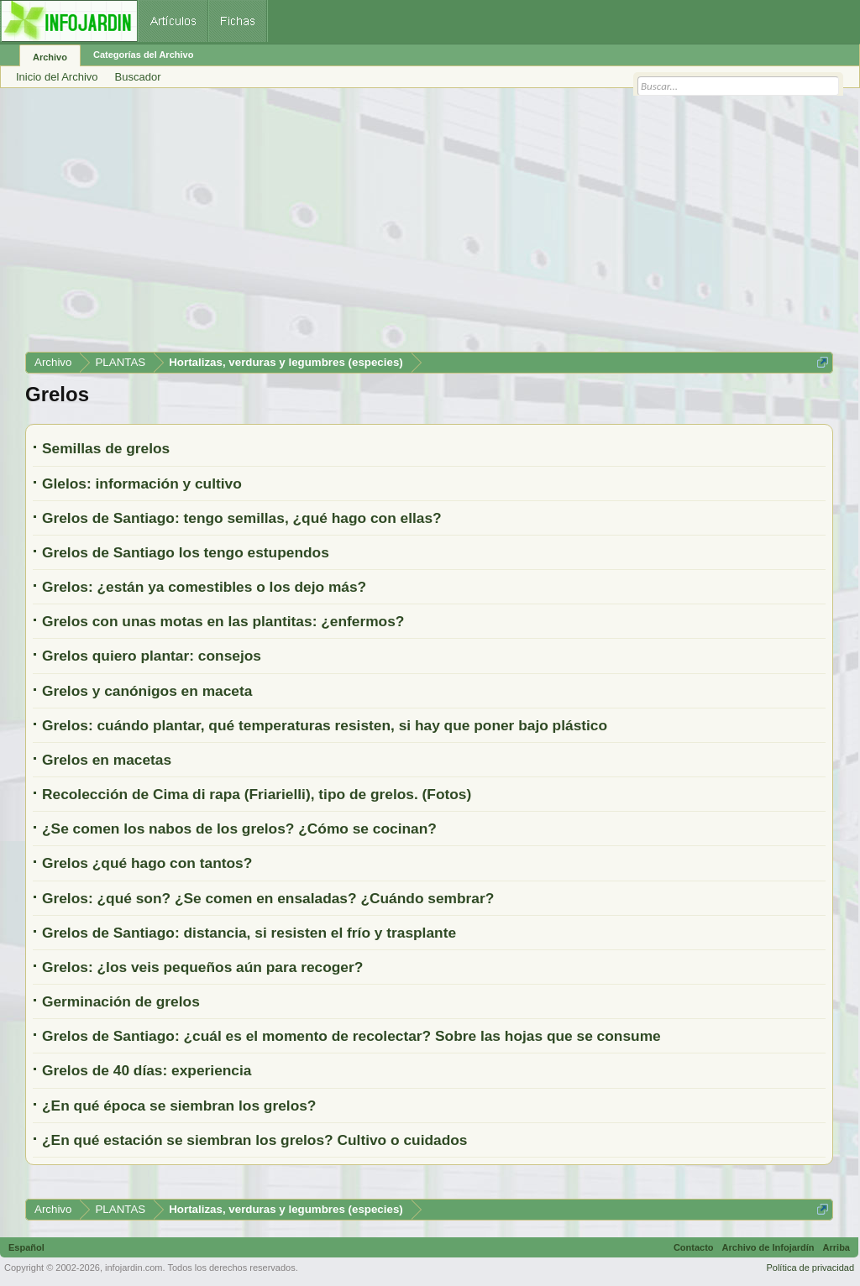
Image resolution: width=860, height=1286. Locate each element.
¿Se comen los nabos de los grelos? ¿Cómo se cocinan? (239, 828)
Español (26, 1247)
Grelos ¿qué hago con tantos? (147, 863)
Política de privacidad (810, 1267)
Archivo (50, 57)
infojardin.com (133, 1267)
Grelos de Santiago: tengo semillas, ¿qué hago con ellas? (242, 518)
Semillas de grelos (106, 448)
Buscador (138, 77)
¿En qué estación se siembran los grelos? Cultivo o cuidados (254, 1140)
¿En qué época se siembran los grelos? (179, 1105)
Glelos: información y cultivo (142, 483)
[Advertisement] (429, 225)
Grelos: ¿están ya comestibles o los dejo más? (204, 586)
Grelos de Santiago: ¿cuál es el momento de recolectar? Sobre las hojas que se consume (351, 1035)
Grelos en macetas (106, 759)
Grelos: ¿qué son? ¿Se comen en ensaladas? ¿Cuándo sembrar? (268, 898)
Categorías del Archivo (143, 55)
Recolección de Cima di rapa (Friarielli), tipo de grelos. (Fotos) (256, 794)
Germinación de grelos (121, 1001)
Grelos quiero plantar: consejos (151, 655)
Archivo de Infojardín (768, 1247)
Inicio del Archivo (57, 77)
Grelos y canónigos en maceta (147, 690)
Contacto (694, 1247)
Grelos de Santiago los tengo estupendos (185, 552)
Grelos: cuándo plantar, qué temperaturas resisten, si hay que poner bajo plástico (324, 725)
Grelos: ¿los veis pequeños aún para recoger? (202, 967)
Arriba (836, 1247)
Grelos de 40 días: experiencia (146, 1070)
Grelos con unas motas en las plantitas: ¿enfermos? (223, 621)
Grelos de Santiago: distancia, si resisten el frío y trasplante (249, 932)
